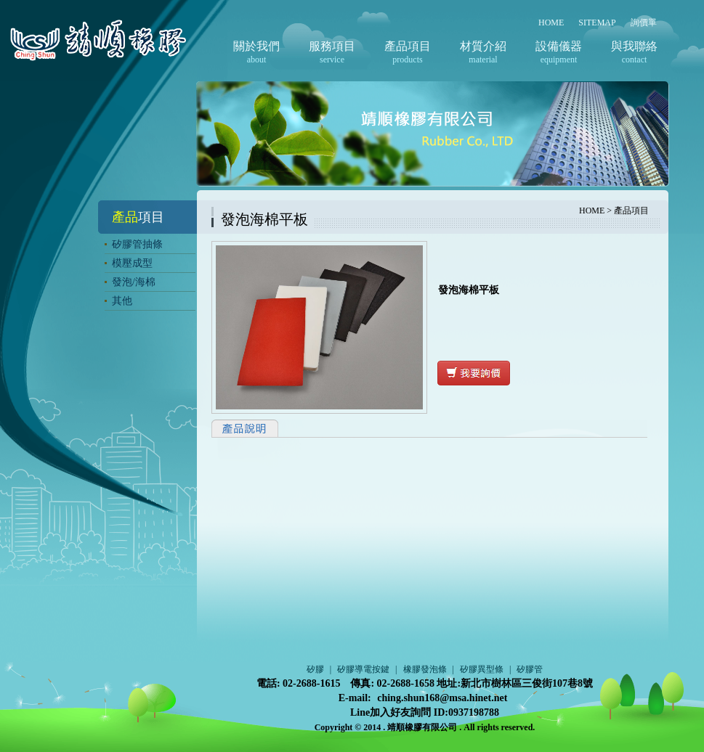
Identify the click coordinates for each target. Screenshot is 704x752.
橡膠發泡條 (425, 669)
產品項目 (407, 46)
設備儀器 (558, 46)
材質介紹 (483, 46)
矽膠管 (530, 669)
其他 (122, 300)
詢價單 (644, 22)
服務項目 (332, 46)
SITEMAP (596, 22)
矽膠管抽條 (137, 244)
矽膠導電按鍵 (363, 669)
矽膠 (315, 669)
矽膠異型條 (481, 669)
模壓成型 (132, 263)
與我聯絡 (634, 46)
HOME (551, 22)
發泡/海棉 (133, 282)
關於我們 (256, 46)
